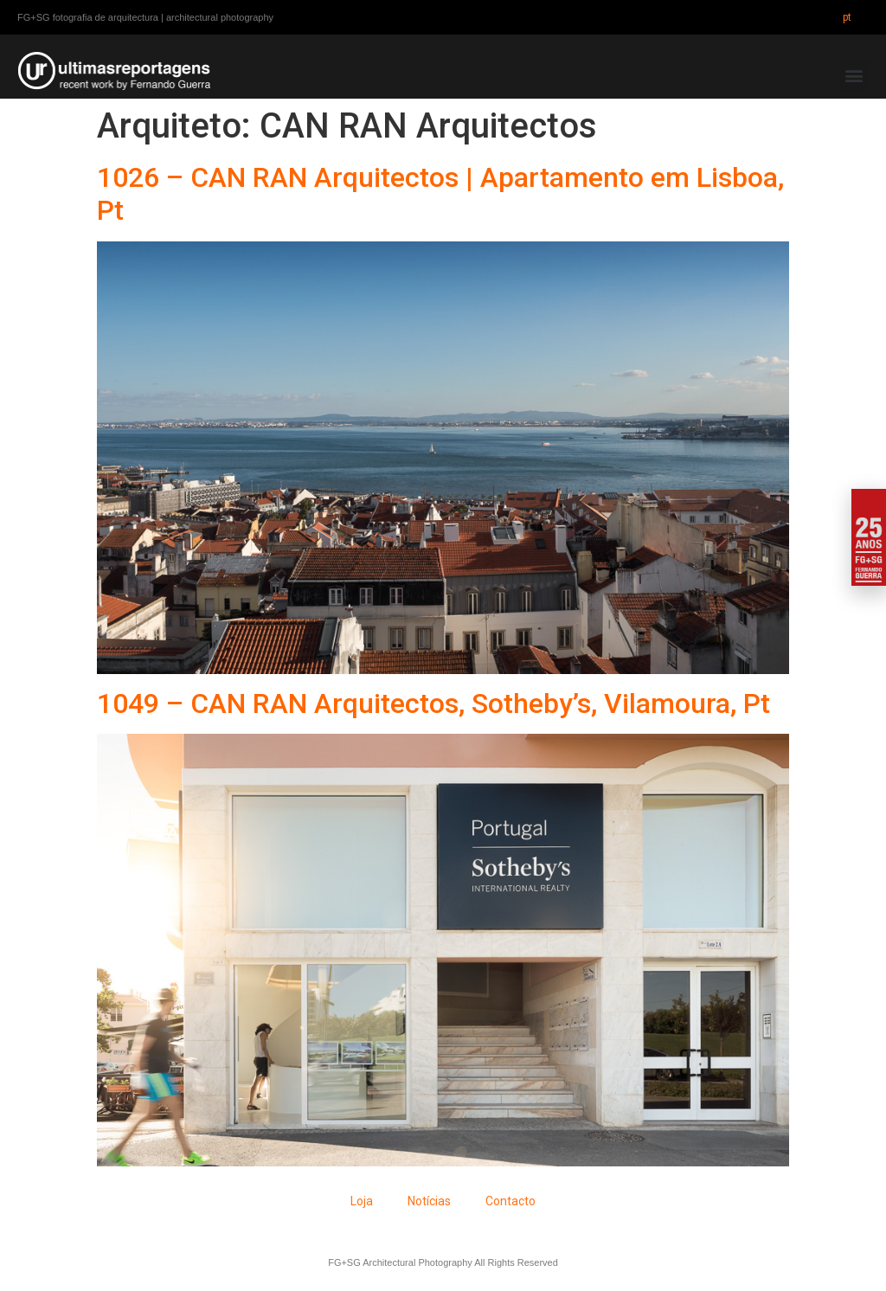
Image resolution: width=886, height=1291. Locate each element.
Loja (361, 1201)
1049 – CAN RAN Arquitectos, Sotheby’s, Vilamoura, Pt (433, 703)
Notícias (429, 1201)
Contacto (510, 1201)
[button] (854, 75)
